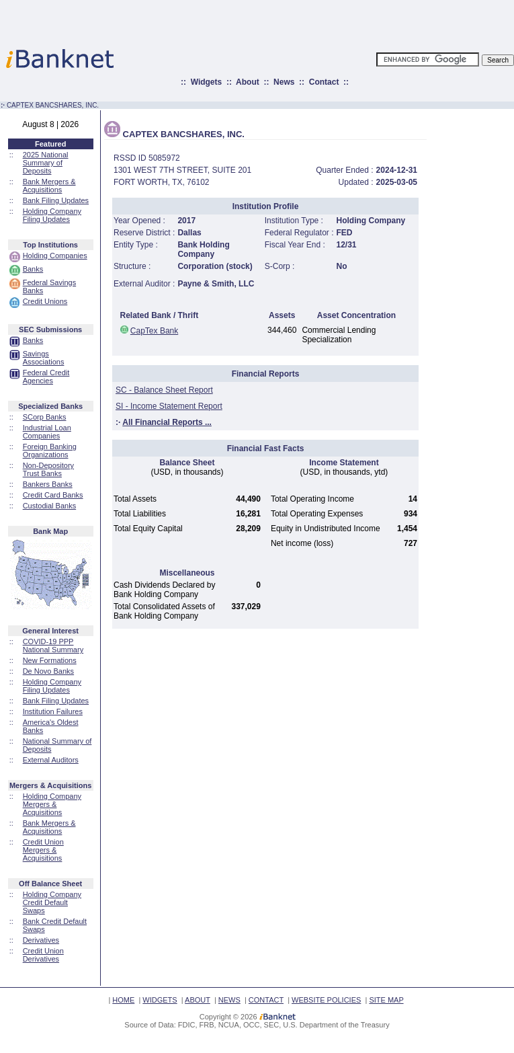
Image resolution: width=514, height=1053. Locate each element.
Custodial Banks (50, 506)
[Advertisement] (315, 20)
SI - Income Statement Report (169, 406)
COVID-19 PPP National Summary (53, 645)
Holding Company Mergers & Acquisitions (52, 804)
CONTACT (266, 1000)
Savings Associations (44, 358)
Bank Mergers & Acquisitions (49, 186)
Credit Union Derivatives (43, 955)
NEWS (229, 1000)
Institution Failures (53, 711)
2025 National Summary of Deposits (46, 163)
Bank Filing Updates (56, 200)
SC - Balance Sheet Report (164, 390)
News (283, 82)
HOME (123, 1000)
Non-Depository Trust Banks (48, 469)
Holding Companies (55, 255)
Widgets (206, 82)
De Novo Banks (48, 671)
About (247, 82)
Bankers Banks (48, 484)
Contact (324, 82)
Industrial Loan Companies (47, 432)
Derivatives (41, 940)
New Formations (50, 660)
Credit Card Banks (53, 495)
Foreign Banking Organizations (50, 450)
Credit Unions (45, 301)
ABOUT (197, 1000)
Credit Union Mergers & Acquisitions (43, 850)
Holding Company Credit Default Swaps (52, 902)
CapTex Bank (154, 331)
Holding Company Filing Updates (52, 215)
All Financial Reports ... (167, 422)
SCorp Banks (45, 417)
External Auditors (51, 760)
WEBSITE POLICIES (326, 1000)
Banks (33, 269)
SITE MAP (386, 1000)
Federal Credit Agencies (46, 376)
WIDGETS (159, 1000)
